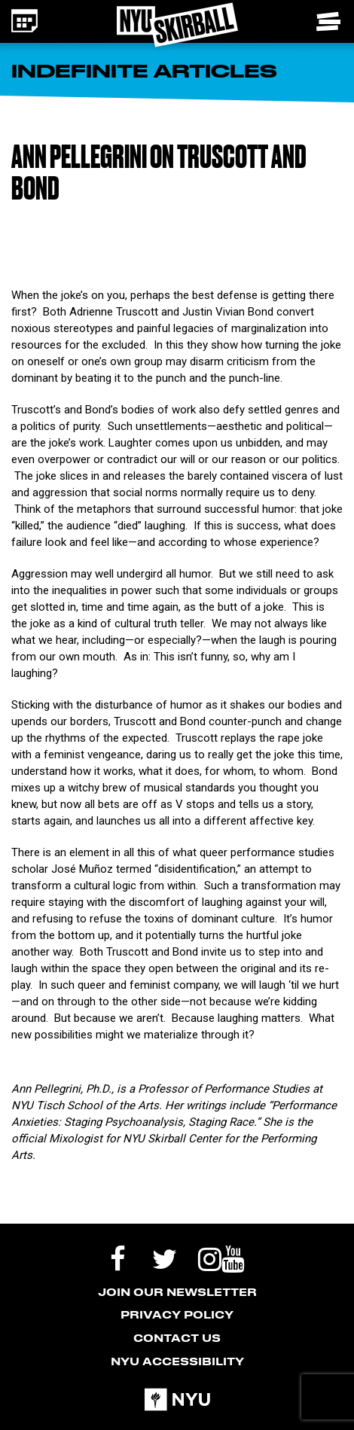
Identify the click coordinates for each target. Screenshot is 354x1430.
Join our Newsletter (177, 1291)
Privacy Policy (177, 1314)
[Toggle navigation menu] (329, 21)
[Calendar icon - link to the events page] (24, 21)
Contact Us (177, 1337)
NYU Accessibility (177, 1361)
